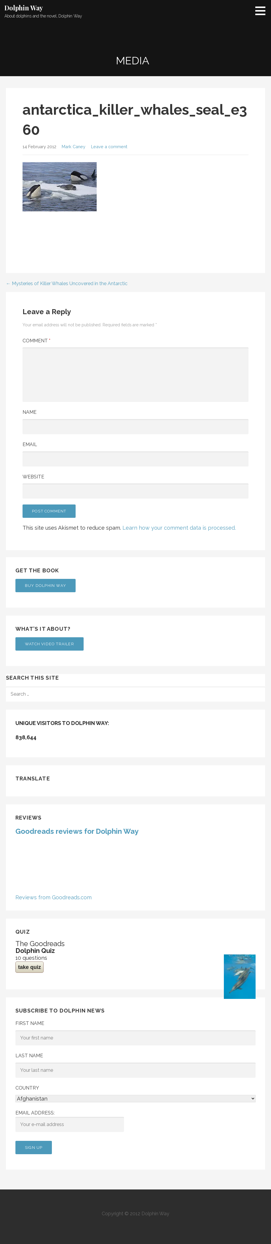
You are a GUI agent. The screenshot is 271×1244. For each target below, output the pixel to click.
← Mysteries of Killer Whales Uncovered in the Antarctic (66, 283)
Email (30, 444)
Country (27, 1088)
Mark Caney (73, 146)
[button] (262, 10)
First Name (29, 1023)
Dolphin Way (23, 7)
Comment (36, 341)
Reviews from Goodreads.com (53, 897)
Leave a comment (109, 146)
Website (33, 477)
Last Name (29, 1055)
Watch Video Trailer (49, 644)
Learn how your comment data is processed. (179, 528)
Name (29, 412)
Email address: (69, 1121)
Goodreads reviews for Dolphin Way (76, 831)
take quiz (29, 967)
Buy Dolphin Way (45, 585)
